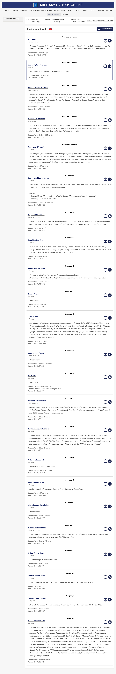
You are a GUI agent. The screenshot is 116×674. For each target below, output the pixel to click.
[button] (57, 39)
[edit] (110, 40)
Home (29, 19)
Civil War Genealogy (36, 20)
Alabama (49, 19)
